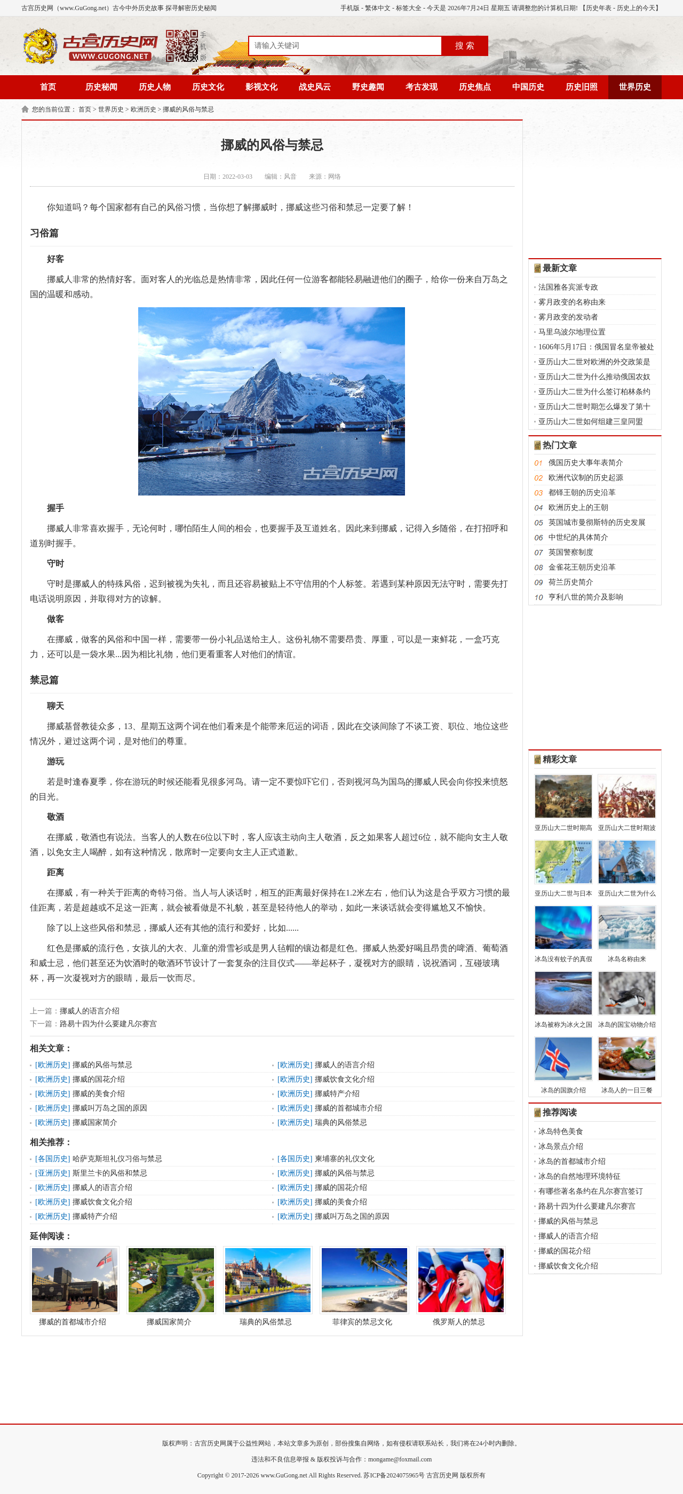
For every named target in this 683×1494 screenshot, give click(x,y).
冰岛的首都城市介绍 (572, 1161)
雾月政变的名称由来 (572, 302)
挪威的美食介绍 (99, 1094)
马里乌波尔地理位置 (572, 332)
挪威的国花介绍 (99, 1079)
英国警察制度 (571, 552)
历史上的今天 (636, 8)
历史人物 (155, 87)
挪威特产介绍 (337, 1094)
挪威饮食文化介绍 (345, 1079)
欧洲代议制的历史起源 (586, 478)
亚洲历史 (53, 1173)
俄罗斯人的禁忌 (459, 1286)
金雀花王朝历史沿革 (582, 567)
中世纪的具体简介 (578, 537)
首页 (48, 87)
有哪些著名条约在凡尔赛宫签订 (590, 1191)
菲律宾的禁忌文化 (362, 1286)
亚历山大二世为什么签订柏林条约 (594, 392)
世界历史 (635, 87)
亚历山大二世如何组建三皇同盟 (590, 422)
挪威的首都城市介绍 (348, 1108)
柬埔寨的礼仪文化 (345, 1159)
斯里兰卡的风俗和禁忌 (110, 1173)
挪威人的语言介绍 (90, 1011)
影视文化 (261, 87)
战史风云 (315, 87)
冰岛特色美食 (560, 1132)
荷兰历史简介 (571, 582)
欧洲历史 (143, 109)
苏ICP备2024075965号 (394, 1475)
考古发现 (422, 87)
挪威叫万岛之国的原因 (110, 1108)
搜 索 (464, 45)
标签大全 (409, 8)
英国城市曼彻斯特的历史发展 (597, 522)
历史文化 (208, 87)
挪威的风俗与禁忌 (188, 109)
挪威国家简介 (95, 1122)
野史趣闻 (368, 87)
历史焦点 (475, 87)
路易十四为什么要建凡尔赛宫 (108, 1024)
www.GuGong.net (284, 1475)
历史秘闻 (101, 87)
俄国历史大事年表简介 (586, 463)
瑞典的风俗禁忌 (341, 1122)
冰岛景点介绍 (560, 1147)
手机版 (350, 8)
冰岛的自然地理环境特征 (579, 1176)
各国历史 (53, 1159)
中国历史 (528, 87)
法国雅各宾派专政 (568, 287)
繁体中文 (378, 8)
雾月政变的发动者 (568, 317)
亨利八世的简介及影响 (586, 597)
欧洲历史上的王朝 (578, 508)
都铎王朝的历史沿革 (582, 493)
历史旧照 (582, 87)
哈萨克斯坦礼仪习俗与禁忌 (117, 1159)
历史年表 (598, 8)
